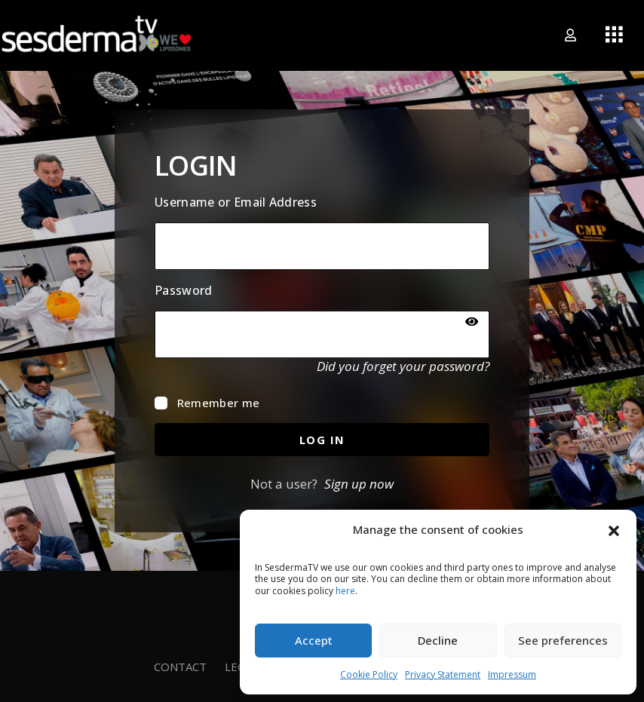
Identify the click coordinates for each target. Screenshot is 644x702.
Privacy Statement (442, 674)
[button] (613, 529)
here (345, 590)
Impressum (512, 674)
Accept (314, 640)
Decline (438, 640)
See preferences (563, 640)
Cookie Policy (368, 674)
